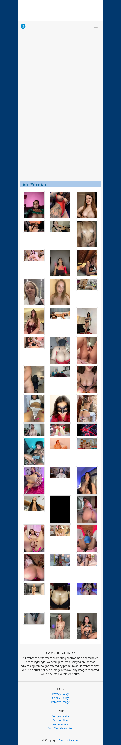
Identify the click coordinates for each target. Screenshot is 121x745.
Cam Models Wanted (60, 728)
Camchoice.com (69, 740)
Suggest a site (60, 716)
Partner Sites (60, 720)
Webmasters (60, 724)
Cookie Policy (60, 698)
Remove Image (60, 702)
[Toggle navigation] (95, 26)
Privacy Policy (60, 694)
